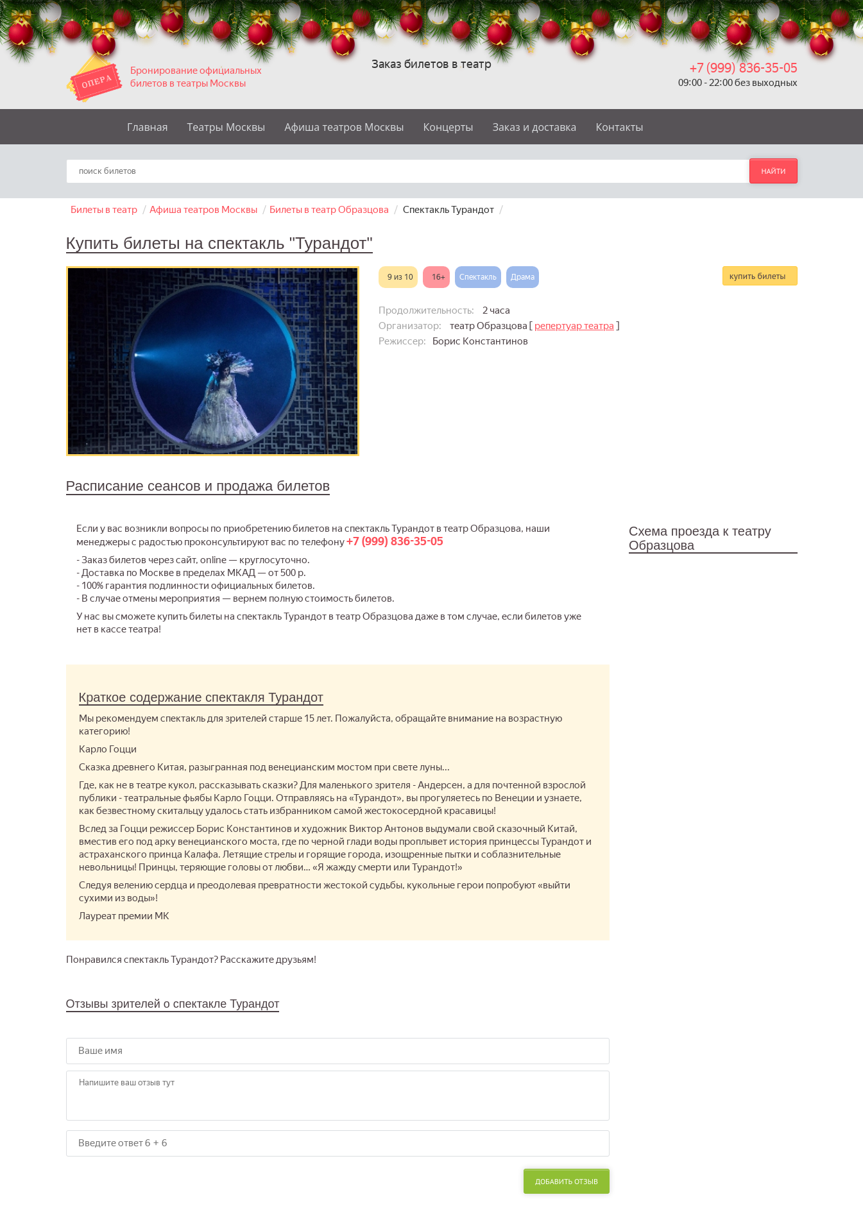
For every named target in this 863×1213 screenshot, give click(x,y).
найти (773, 171)
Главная (147, 127)
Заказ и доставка (535, 127)
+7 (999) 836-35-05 (744, 68)
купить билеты (758, 276)
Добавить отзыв (566, 1181)
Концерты (448, 127)
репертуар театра (574, 326)
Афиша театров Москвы (344, 127)
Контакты (619, 127)
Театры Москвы (226, 127)
